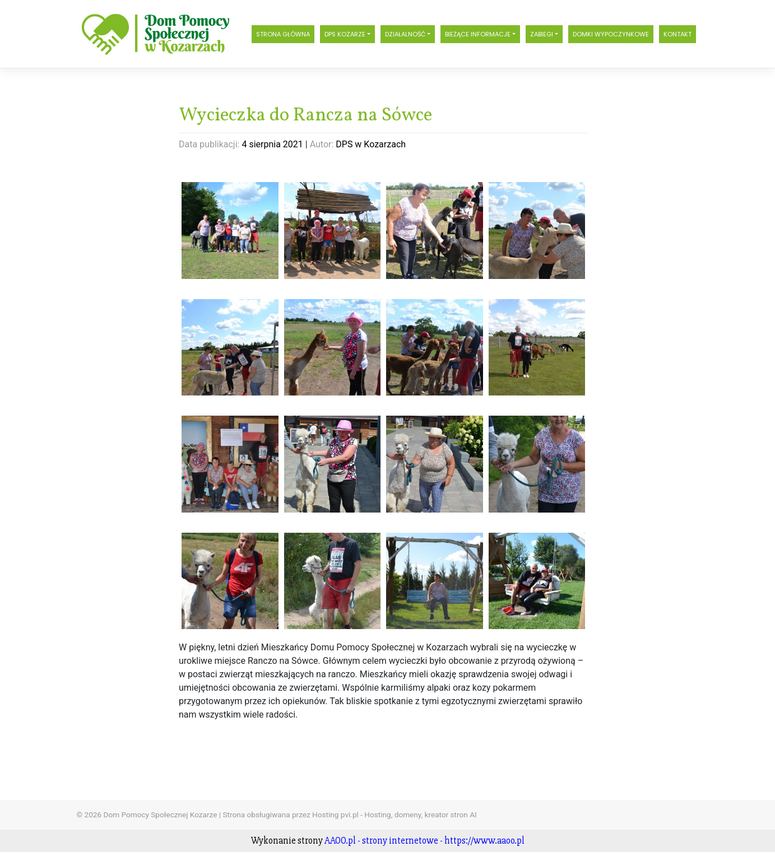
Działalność (405, 34)
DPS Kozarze (344, 34)
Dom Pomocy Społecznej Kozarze (160, 814)
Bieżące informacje (478, 34)
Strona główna (283, 34)
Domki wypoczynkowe (611, 34)
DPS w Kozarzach (371, 144)
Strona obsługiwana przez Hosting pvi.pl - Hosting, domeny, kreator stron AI (350, 814)
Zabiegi (541, 34)
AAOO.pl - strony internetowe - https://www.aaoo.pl (424, 840)
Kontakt (677, 34)
